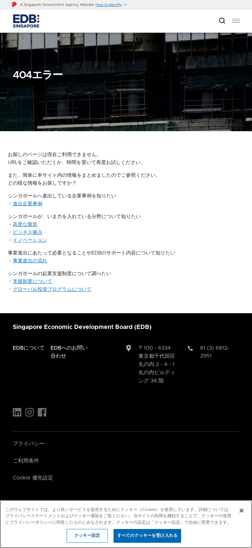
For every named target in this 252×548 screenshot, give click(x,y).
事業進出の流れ (30, 260)
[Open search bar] (222, 21)
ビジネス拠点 (27, 232)
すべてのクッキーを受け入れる (147, 536)
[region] (126, 524)
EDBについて (29, 348)
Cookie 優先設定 (33, 477)
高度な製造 (25, 224)
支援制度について (32, 281)
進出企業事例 (27, 203)
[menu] (236, 21)
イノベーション (30, 240)
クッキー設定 (87, 536)
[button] (111, 4)
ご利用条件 (26, 460)
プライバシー (28, 443)
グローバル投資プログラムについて (52, 289)
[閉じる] (241, 510)
